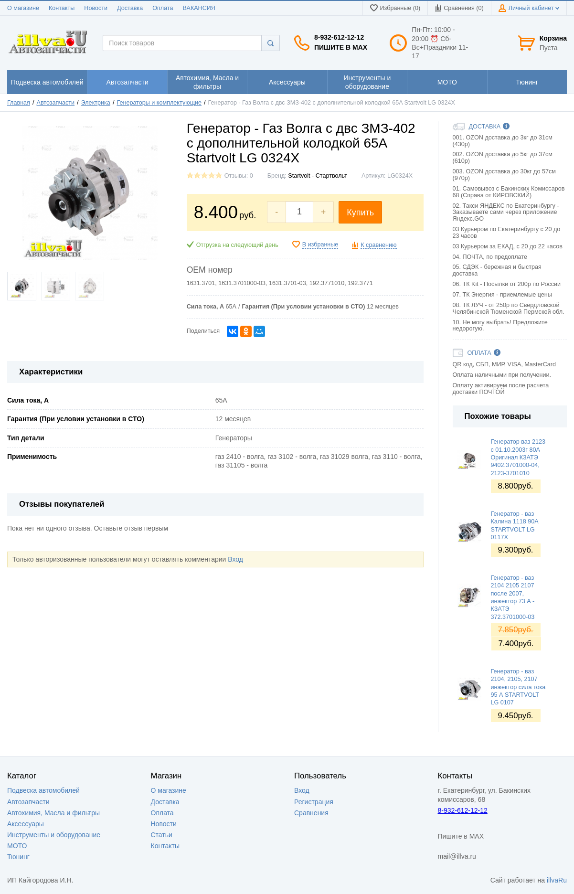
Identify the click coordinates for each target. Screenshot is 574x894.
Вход (235, 559)
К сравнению (378, 245)
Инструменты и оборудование (53, 835)
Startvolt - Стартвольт (317, 175)
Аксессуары (25, 824)
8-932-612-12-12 (339, 37)
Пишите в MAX (340, 47)
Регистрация (313, 802)
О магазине (23, 8)
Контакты (61, 8)
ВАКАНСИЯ (199, 8)
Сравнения (311, 813)
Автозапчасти (56, 102)
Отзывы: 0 (238, 175)
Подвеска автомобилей (43, 790)
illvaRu (557, 880)
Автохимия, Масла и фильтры (53, 813)
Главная (18, 102)
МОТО (17, 846)
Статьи (161, 835)
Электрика (95, 102)
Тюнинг (18, 857)
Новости (95, 8)
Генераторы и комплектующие (159, 102)
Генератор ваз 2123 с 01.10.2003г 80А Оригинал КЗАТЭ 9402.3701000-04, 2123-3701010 (518, 457)
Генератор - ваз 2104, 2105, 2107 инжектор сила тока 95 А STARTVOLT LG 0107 (518, 687)
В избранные (320, 244)
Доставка (130, 8)
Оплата (162, 8)
